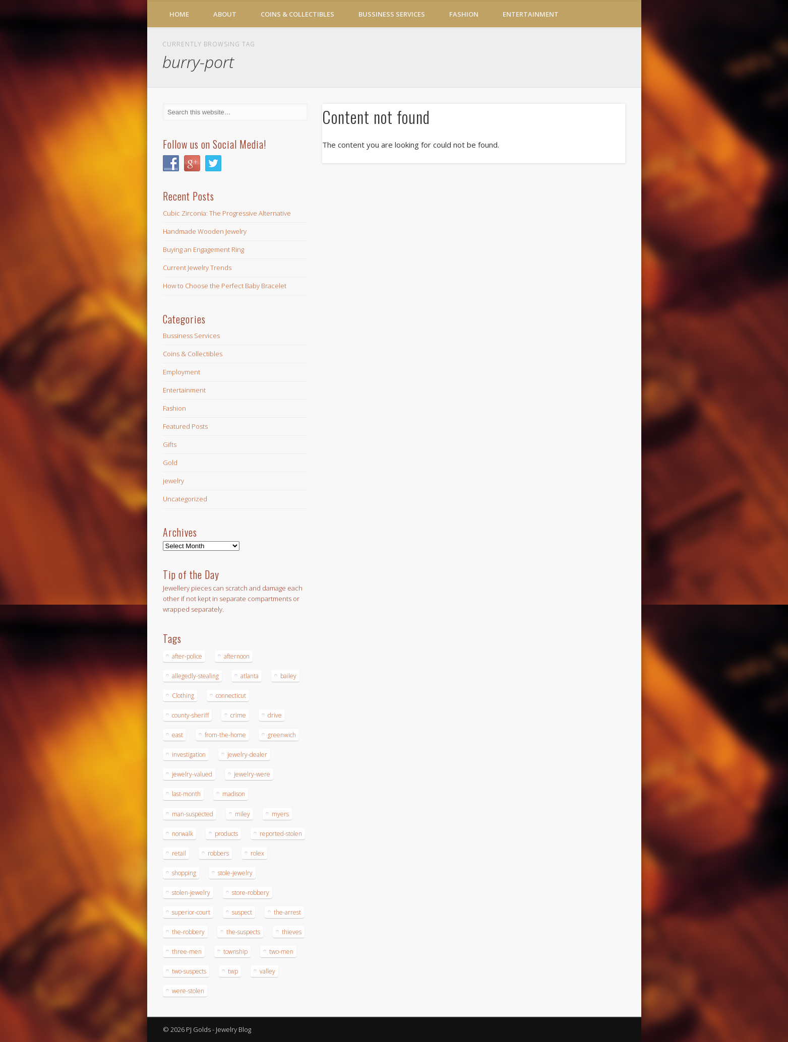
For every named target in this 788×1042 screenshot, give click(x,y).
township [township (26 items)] (235, 951)
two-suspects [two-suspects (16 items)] (189, 971)
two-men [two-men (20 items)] (281, 951)
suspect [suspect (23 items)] (242, 912)
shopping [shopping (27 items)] (184, 873)
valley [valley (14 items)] (267, 971)
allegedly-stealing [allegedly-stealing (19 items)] (195, 676)
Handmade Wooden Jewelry (205, 231)
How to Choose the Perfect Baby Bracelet (224, 285)
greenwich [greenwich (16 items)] (282, 735)
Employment (181, 371)
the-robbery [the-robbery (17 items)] (188, 932)
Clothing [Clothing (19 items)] (183, 695)
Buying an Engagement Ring (203, 249)
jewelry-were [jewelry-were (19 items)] (252, 774)
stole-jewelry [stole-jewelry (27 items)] (235, 873)
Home (179, 14)
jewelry (173, 480)
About (224, 14)
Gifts (169, 444)
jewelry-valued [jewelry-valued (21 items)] (192, 774)
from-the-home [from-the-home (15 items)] (225, 735)
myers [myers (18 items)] (280, 814)
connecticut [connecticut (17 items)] (231, 695)
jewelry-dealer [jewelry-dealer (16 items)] (247, 754)
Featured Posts (185, 426)
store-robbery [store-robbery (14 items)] (250, 892)
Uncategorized (185, 498)
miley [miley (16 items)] (242, 814)
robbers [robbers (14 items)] (218, 853)
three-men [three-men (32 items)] (187, 951)
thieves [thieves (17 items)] (291, 932)
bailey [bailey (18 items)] (288, 676)
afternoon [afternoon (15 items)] (237, 656)
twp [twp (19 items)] (233, 971)
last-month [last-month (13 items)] (186, 794)
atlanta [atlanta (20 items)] (249, 676)
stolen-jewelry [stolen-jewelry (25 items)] (191, 892)
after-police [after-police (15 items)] (187, 656)
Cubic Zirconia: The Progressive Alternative (227, 213)
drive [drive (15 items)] (275, 715)
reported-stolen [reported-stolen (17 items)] (281, 833)
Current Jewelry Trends (197, 267)
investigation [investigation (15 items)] (189, 754)
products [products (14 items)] (226, 833)
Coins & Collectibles (297, 14)
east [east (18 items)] (177, 735)
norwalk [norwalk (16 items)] (182, 833)
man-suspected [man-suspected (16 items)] (192, 814)
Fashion (463, 14)
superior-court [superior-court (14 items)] (191, 912)
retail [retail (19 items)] (179, 853)
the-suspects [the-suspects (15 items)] (243, 932)
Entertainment (531, 14)
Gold (170, 462)
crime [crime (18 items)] (238, 715)
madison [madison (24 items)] (233, 794)
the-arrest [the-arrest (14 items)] (287, 912)
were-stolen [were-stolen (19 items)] (188, 991)
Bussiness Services (391, 14)
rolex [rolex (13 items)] (257, 853)
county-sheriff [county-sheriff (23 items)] (190, 715)
